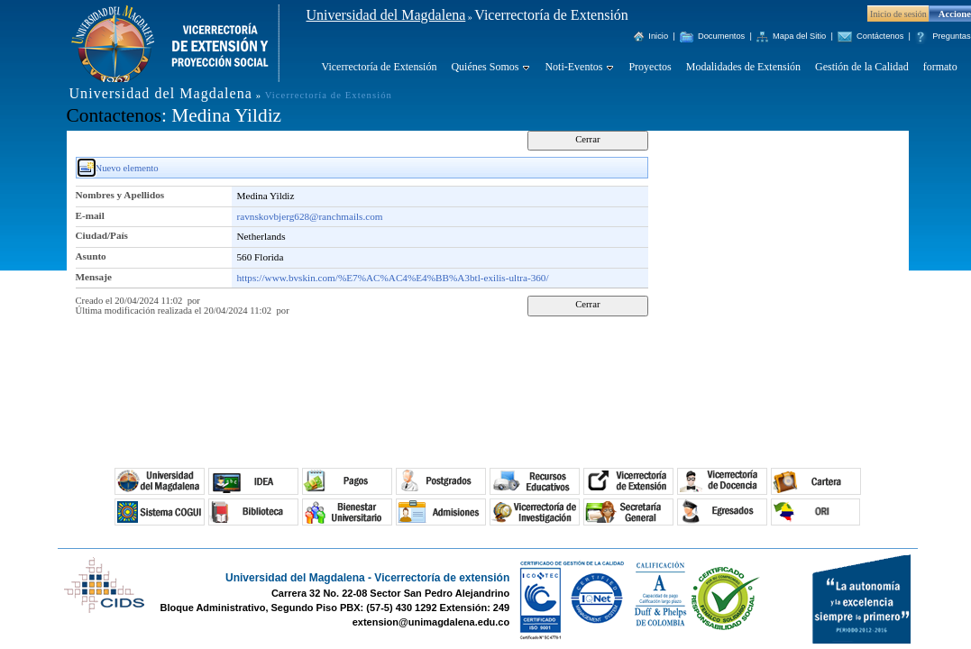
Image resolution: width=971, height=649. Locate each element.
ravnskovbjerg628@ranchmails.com (310, 216)
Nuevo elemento (127, 168)
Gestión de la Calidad (862, 66)
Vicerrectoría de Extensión (379, 66)
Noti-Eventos (573, 66)
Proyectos (649, 66)
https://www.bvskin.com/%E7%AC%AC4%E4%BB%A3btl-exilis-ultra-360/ (393, 277)
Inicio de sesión (898, 14)
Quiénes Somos (484, 66)
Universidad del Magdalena (386, 15)
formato (940, 66)
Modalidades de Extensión (743, 66)
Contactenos (114, 115)
